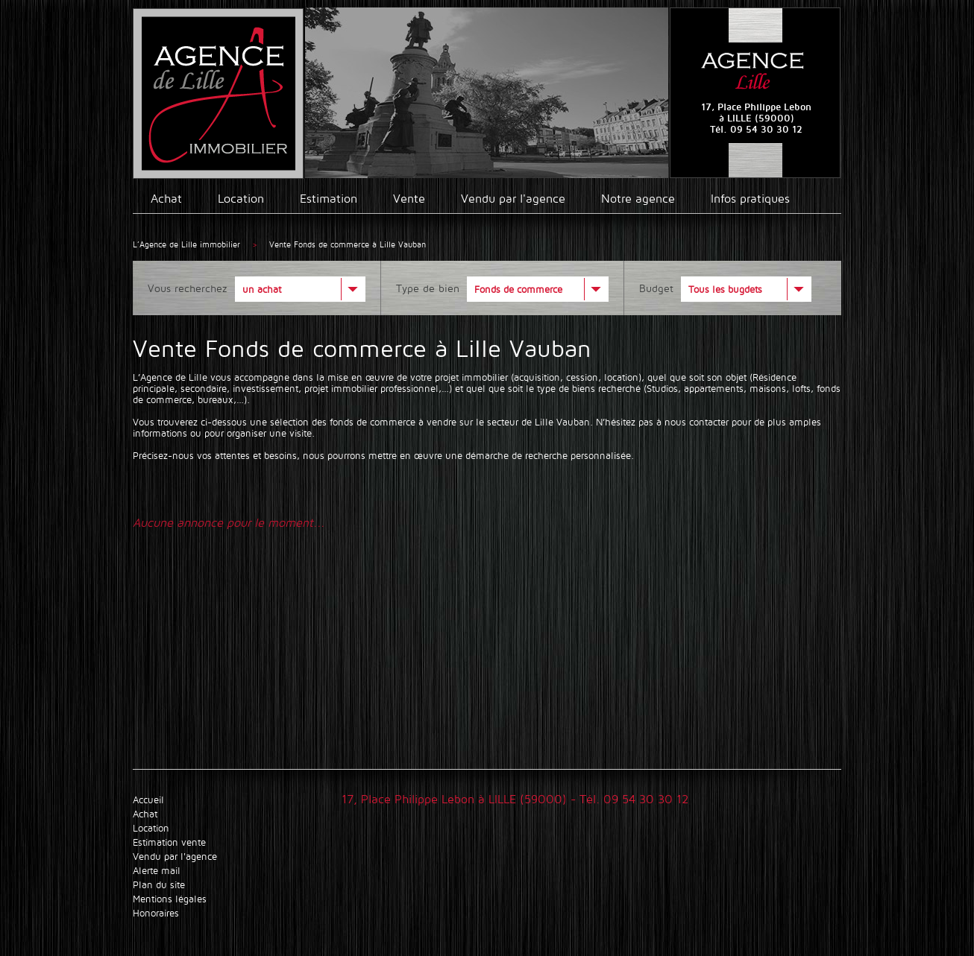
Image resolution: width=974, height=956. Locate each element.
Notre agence (638, 198)
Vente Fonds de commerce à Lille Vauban (347, 244)
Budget (656, 288)
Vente (409, 198)
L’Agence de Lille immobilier (186, 244)
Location (241, 198)
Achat (166, 198)
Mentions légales (170, 899)
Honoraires (156, 913)
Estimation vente (169, 842)
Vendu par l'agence (513, 198)
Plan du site (159, 884)
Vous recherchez (187, 288)
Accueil (148, 799)
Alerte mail (156, 870)
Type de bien (427, 288)
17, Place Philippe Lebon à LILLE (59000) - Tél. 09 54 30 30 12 (515, 799)
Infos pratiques (750, 198)
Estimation (328, 198)
